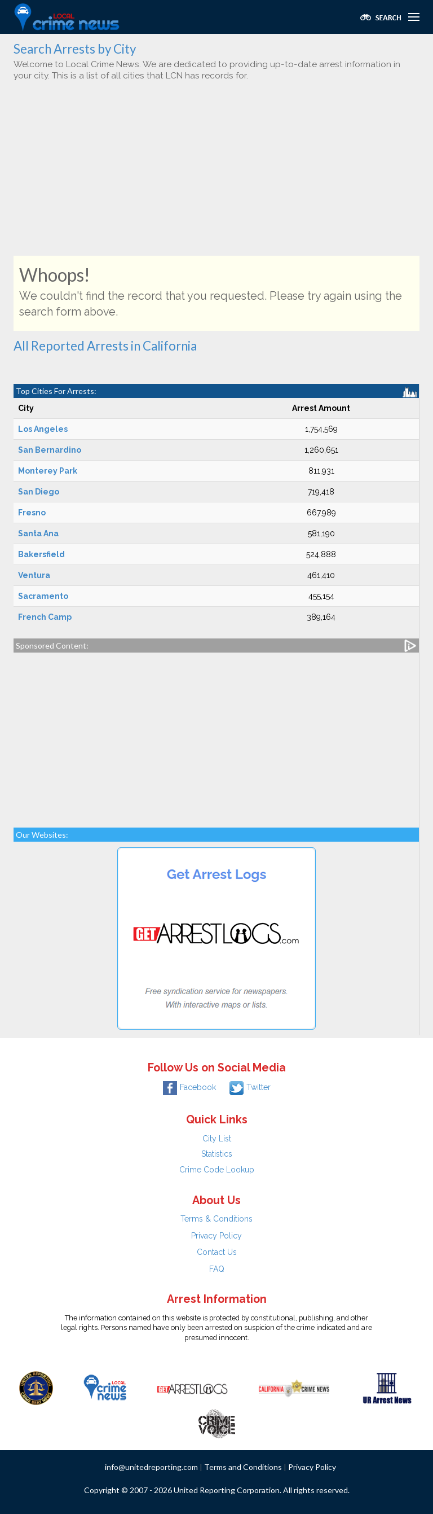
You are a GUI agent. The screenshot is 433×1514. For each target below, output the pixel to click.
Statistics (216, 1153)
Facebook (189, 1087)
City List (216, 1138)
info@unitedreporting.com (151, 1467)
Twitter (250, 1087)
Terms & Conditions (216, 1218)
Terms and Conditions (243, 1467)
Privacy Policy (216, 1235)
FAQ (216, 1269)
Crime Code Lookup (216, 1169)
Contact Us (217, 1252)
